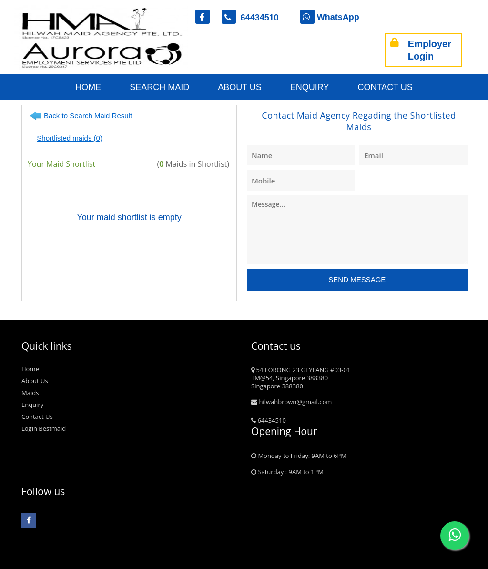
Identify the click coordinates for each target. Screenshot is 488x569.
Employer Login (420, 50)
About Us (240, 87)
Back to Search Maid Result (88, 116)
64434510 (255, 17)
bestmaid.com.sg (62, 563)
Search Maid (159, 87)
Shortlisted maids (185, 116)
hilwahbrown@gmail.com (291, 387)
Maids (30, 378)
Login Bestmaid (43, 413)
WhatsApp (329, 17)
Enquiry (309, 87)
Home (88, 87)
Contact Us (385, 87)
